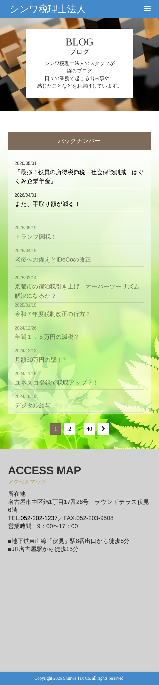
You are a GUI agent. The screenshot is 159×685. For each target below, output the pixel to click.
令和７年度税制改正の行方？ (53, 321)
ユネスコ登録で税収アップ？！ (57, 389)
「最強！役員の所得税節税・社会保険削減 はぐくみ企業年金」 (79, 176)
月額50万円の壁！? (40, 366)
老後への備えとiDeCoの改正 (53, 266)
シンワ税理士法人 (47, 9)
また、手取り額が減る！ (47, 204)
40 (89, 429)
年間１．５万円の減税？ (47, 343)
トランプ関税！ (36, 243)
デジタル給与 (33, 412)
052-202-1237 (39, 518)
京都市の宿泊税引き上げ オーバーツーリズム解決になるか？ (77, 301)
